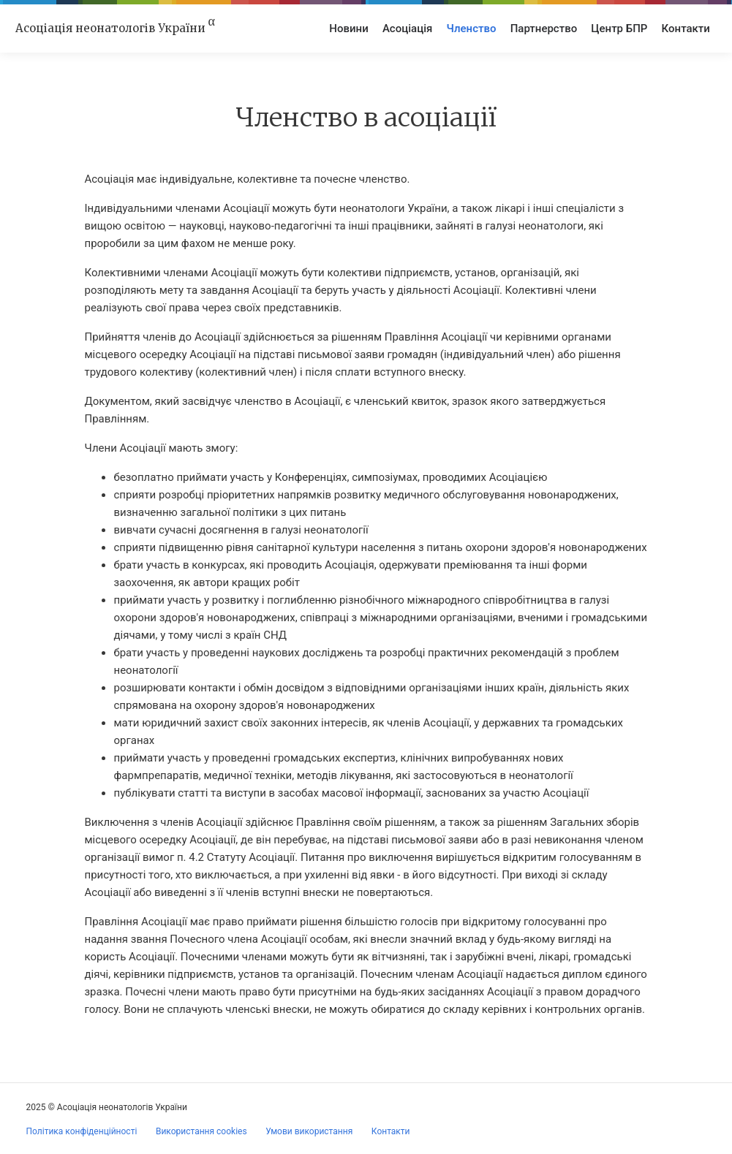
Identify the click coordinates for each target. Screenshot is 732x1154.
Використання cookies (201, 1131)
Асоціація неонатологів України (115, 27)
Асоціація (407, 28)
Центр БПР (619, 28)
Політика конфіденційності (81, 1131)
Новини (348, 28)
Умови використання (308, 1131)
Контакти (686, 28)
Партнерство (543, 28)
